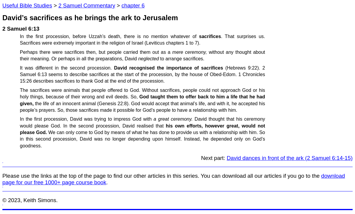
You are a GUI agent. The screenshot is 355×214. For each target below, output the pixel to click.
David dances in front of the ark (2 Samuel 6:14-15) (290, 158)
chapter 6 (133, 5)
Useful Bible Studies (27, 5)
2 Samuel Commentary (86, 5)
